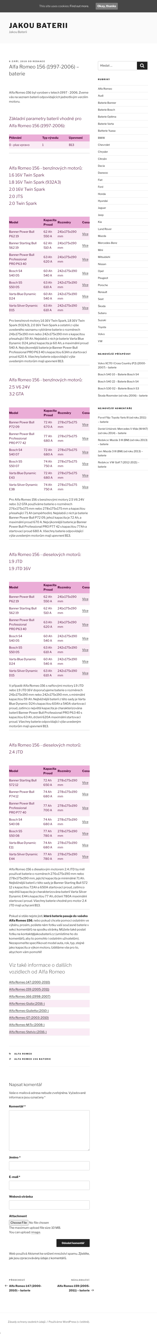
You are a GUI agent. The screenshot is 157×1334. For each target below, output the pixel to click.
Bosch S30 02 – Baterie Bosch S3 (118, 388)
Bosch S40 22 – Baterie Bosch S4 (118, 381)
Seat (101, 298)
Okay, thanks (107, 6)
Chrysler (103, 151)
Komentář (17, 1106)
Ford (100, 186)
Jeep (101, 214)
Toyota (102, 327)
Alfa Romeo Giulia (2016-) (27, 1003)
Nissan (102, 264)
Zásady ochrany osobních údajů (27, 1321)
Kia (100, 221)
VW (100, 341)
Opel (101, 271)
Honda (102, 193)
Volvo (101, 334)
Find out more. (80, 6)
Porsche (103, 285)
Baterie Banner (107, 102)
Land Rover (105, 229)
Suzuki (102, 320)
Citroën (102, 158)
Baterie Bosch (106, 109)
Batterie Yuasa (107, 130)
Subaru (102, 313)
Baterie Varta (106, 123)
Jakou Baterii (38, 25)
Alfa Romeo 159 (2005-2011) (29, 989)
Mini (100, 250)
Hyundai (103, 200)
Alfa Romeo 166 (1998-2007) (29, 996)
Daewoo (103, 172)
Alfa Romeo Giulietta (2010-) (29, 1011)
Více (85, 234)
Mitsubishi (104, 256)
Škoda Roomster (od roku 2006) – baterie (123, 395)
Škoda (102, 306)
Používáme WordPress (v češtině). (69, 1321)
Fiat (100, 179)
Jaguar (102, 207)
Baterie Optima (107, 116)
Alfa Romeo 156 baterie (32, 1059)
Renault (102, 292)
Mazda (102, 235)
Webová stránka (21, 1196)
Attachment (18, 1216)
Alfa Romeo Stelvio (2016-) (28, 1032)
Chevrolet (104, 144)
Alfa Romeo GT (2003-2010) (29, 1017)
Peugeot (103, 277)
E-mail (14, 1177)
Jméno (15, 1157)
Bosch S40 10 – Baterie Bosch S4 (118, 374)
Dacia (101, 165)
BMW (101, 137)
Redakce (39, 61)
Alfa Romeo (23, 1053)
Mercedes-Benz (107, 242)
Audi (100, 95)
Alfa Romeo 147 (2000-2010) (29, 982)
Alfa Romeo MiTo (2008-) (27, 1025)
